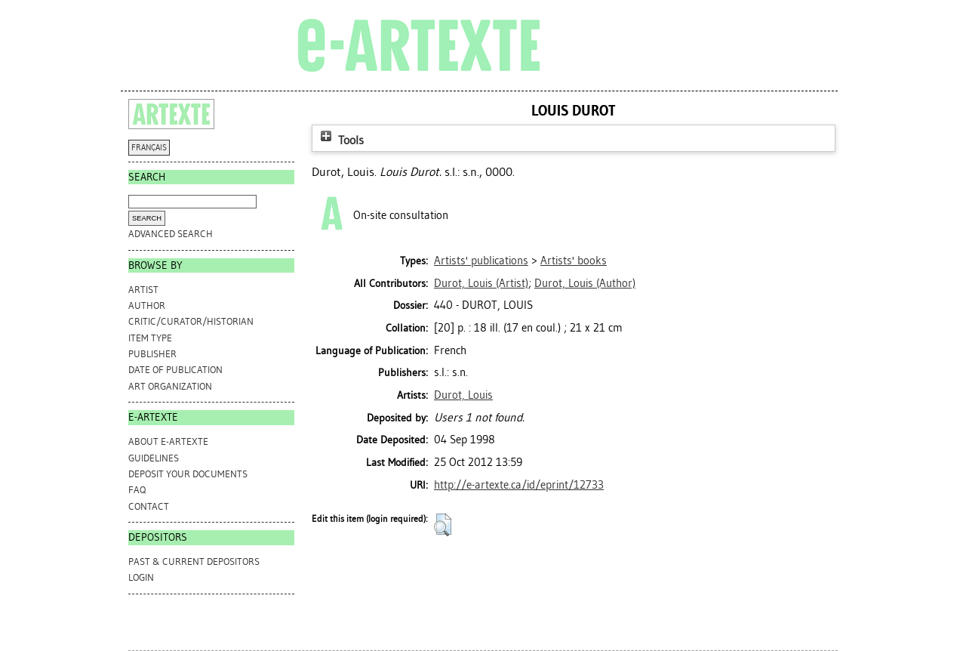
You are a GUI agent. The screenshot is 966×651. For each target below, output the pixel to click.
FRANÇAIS (149, 148)
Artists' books (573, 260)
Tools (340, 140)
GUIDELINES (153, 458)
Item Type (150, 338)
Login (141, 577)
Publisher (152, 353)
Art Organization (170, 386)
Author (146, 305)
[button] (442, 525)
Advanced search (170, 233)
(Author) (584, 283)
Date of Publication (175, 369)
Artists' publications (481, 260)
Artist (143, 289)
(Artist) (481, 283)
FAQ (137, 489)
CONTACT (148, 506)
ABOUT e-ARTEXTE (168, 441)
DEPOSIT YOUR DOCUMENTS (188, 474)
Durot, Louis (463, 395)
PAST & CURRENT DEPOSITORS (194, 561)
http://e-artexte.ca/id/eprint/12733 (519, 485)
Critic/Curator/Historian (191, 321)
